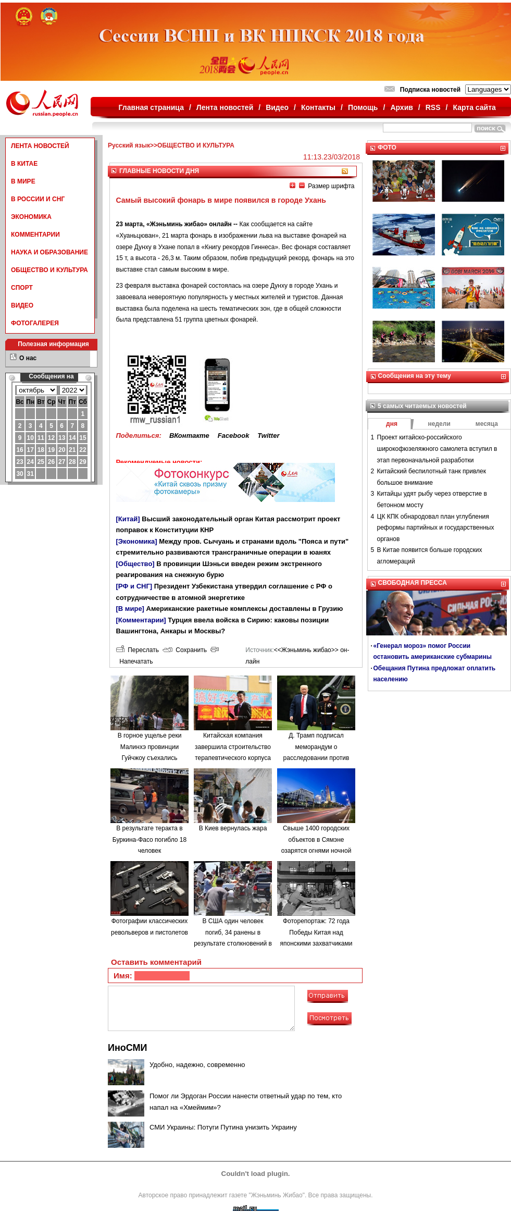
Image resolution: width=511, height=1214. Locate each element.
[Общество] (135, 564)
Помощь (363, 107)
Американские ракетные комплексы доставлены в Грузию (244, 608)
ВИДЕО (22, 305)
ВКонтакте (189, 435)
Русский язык (129, 145)
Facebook (234, 435)
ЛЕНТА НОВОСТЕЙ (40, 146)
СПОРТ (22, 287)
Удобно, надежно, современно (197, 1065)
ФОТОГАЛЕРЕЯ (35, 323)
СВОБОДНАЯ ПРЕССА (412, 582)
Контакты (318, 107)
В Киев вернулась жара (233, 828)
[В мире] (130, 608)
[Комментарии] (141, 620)
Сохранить (185, 650)
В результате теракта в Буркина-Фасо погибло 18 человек (149, 839)
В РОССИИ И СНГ (38, 199)
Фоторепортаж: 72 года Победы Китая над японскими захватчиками (316, 932)
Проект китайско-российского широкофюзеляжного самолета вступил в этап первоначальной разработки (437, 448)
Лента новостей (224, 107)
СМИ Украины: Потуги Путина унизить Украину (223, 1127)
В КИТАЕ (24, 163)
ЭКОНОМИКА (31, 216)
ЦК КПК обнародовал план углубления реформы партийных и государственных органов (435, 528)
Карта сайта (474, 107)
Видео (277, 107)
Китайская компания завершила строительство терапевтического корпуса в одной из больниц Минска (233, 758)
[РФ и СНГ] (134, 586)
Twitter (268, 435)
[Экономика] (136, 541)
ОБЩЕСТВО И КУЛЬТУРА (49, 270)
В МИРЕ (23, 181)
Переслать (137, 650)
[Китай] (128, 519)
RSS (433, 107)
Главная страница (151, 107)
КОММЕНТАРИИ (35, 234)
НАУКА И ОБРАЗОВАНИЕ (49, 252)
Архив (401, 107)
